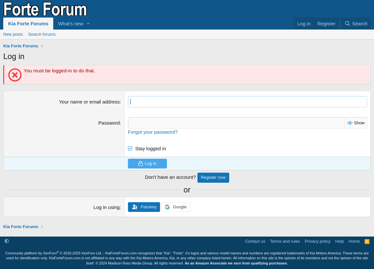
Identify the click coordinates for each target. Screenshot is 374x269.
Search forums (42, 34)
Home (354, 241)
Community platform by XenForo (53, 253)
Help (339, 241)
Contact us (255, 241)
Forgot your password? (153, 132)
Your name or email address (89, 101)
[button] (88, 24)
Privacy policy (317, 241)
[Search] (356, 24)
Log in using (107, 207)
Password (109, 123)
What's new (70, 23)
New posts (13, 34)
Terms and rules (285, 241)
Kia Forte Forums (28, 23)
